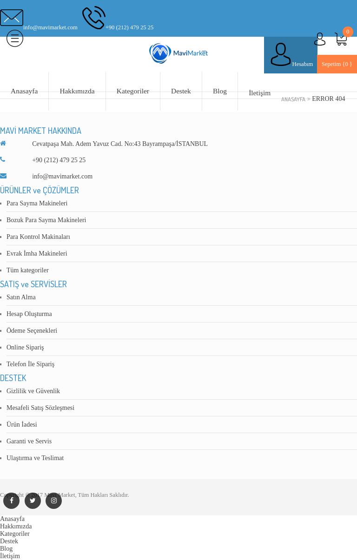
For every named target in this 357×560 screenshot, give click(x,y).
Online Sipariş (25, 347)
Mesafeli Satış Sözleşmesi (40, 407)
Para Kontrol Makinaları (38, 236)
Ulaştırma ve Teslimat (35, 458)
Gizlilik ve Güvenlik (33, 391)
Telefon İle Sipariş (30, 364)
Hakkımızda (77, 91)
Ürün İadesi (22, 424)
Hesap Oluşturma (29, 313)
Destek (181, 91)
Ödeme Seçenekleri (32, 330)
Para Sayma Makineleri (37, 203)
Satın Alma (21, 297)
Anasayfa (24, 91)
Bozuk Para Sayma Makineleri (46, 220)
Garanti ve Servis (29, 441)
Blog (220, 91)
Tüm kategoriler (28, 270)
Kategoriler (133, 91)
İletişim (260, 93)
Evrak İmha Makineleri (37, 253)
